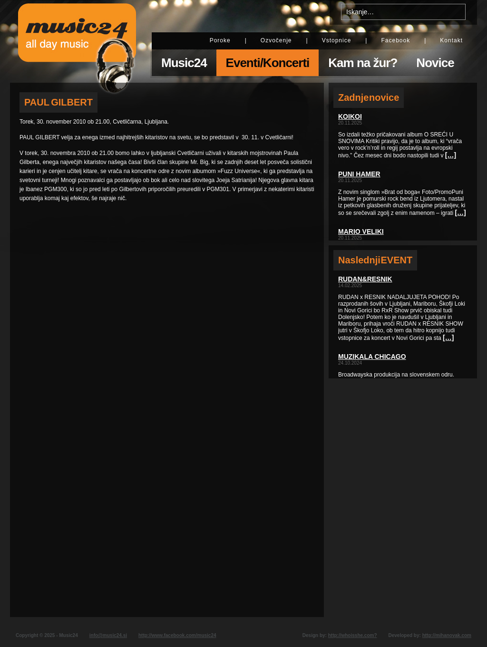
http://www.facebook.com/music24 (177, 635)
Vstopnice (336, 40)
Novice (435, 63)
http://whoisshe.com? (352, 635)
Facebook (395, 40)
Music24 (184, 63)
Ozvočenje (276, 40)
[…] (450, 155)
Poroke (220, 40)
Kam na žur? (362, 63)
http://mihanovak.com (446, 635)
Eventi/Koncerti (268, 63)
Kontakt (451, 40)
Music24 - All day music (77, 41)
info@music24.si (108, 635)
